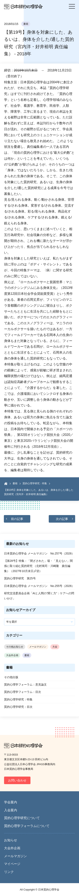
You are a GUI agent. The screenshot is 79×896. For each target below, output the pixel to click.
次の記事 (62, 519)
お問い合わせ (17, 780)
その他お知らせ (14, 646)
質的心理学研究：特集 (35, 483)
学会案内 (10, 802)
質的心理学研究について (22, 818)
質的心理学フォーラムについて (27, 826)
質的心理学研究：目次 (18, 706)
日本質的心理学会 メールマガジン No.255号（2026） (39, 586)
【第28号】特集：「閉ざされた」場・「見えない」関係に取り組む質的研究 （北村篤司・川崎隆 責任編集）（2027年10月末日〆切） (38, 566)
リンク (9, 872)
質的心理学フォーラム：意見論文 (25, 684)
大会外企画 (12, 655)
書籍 (25, 23)
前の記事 (17, 519)
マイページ (12, 864)
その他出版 (11, 677)
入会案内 (10, 810)
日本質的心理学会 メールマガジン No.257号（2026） (39, 553)
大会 (54, 646)
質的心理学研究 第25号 (20, 578)
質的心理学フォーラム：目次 (22, 691)
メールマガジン (37, 646)
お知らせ (10, 840)
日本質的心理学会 (23, 6)
